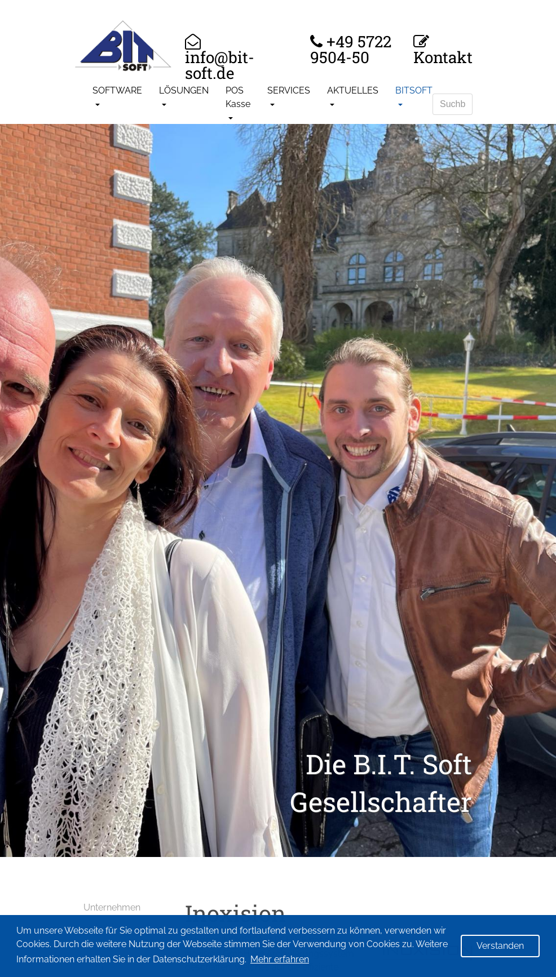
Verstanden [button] (500, 945)
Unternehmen (111, 907)
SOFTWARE (117, 90)
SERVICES (288, 90)
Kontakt (443, 56)
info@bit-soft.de (219, 64)
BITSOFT (414, 90)
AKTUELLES (352, 90)
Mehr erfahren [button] (279, 959)
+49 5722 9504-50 (350, 49)
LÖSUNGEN (184, 90)
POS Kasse (238, 97)
